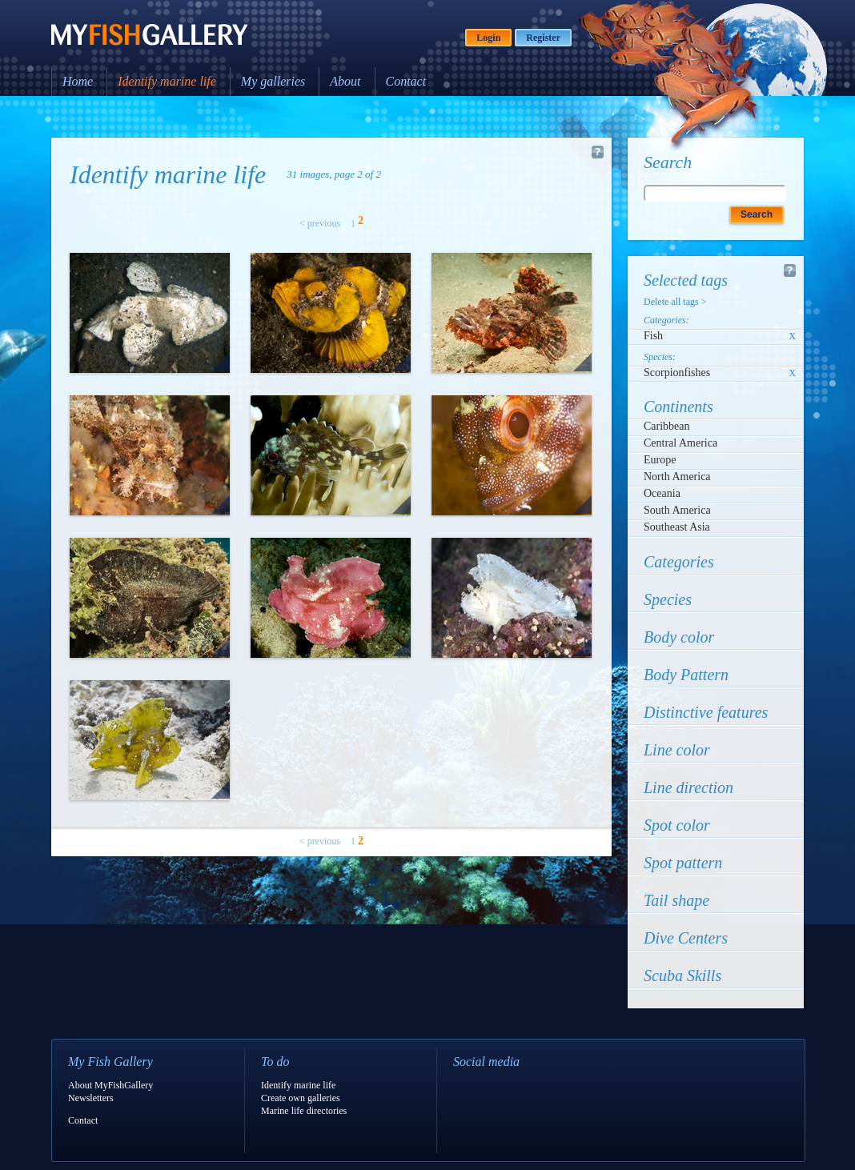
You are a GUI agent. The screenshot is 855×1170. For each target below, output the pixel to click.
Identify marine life (167, 81)
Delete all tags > (675, 301)
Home (77, 81)
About (345, 81)
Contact (406, 81)
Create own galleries (300, 1098)
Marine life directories (304, 1110)
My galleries (273, 81)
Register (543, 37)
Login (488, 37)
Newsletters (91, 1098)
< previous (319, 223)
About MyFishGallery (110, 1085)
